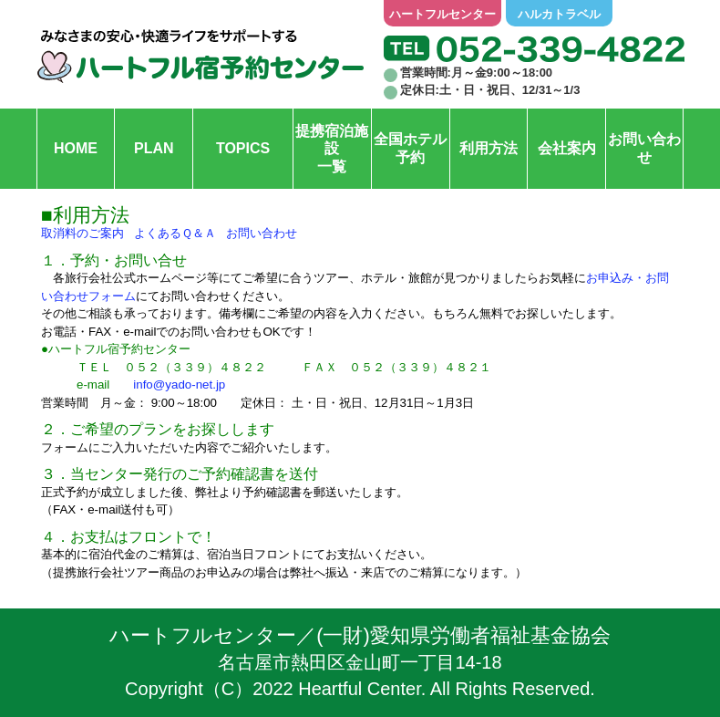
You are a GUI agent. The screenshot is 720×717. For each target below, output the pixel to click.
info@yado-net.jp (179, 384)
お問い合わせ (261, 233)
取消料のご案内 (82, 233)
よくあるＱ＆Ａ (175, 233)
